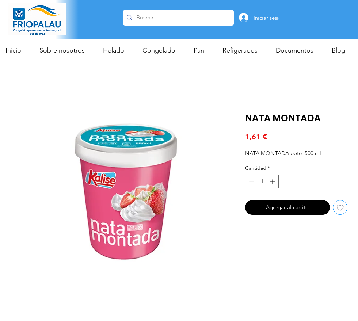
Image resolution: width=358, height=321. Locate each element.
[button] (117, 50)
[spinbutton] (261, 181)
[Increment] (273, 181)
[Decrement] (250, 181)
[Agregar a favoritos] (340, 207)
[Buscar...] (177, 18)
